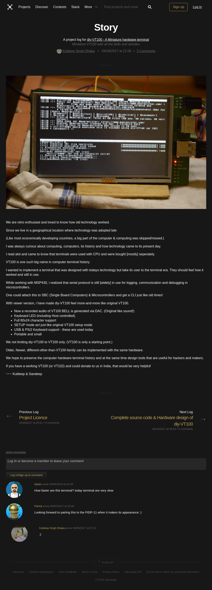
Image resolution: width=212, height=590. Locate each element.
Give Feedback (68, 571)
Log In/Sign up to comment (26, 475)
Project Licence (33, 417)
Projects (24, 7)
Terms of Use (90, 571)
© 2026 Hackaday (106, 579)
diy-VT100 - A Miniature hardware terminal (118, 39)
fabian (38, 484)
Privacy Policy (111, 571)
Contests (59, 7)
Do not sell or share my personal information (172, 571)
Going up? (106, 562)
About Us (18, 571)
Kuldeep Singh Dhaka (76, 51)
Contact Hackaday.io (41, 571)
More (91, 7)
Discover (41, 7)
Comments (146, 51)
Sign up (178, 7)
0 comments (52, 422)
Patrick (38, 506)
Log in (197, 7)
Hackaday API (132, 571)
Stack (75, 7)
